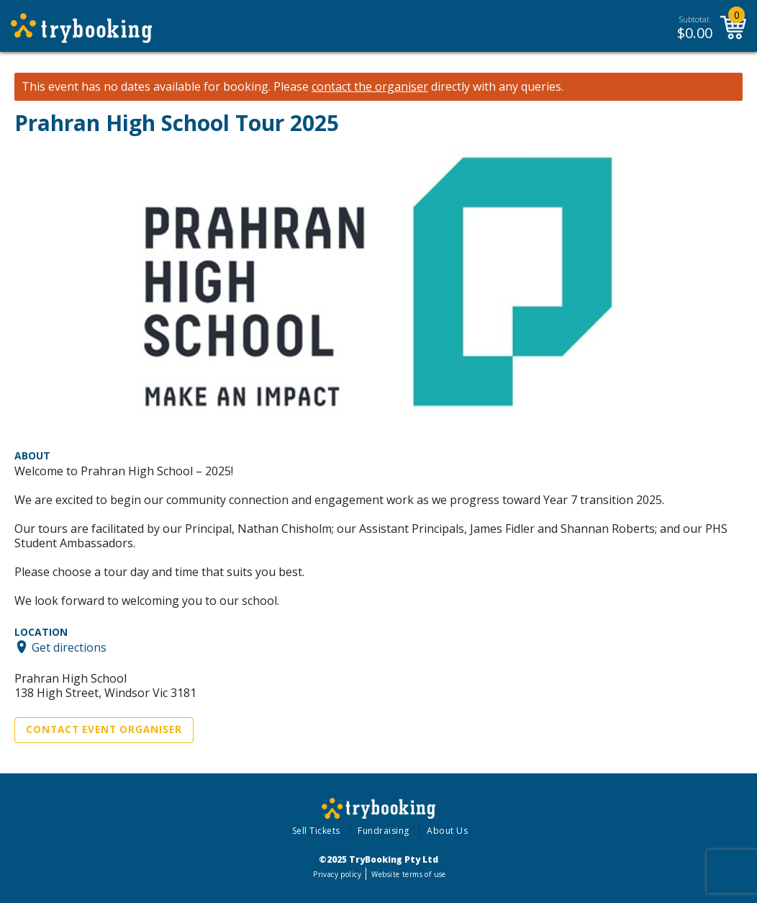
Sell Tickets (316, 831)
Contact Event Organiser (104, 729)
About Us (447, 831)
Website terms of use (408, 874)
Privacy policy (337, 874)
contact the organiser (370, 87)
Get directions (69, 647)
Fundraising (383, 831)
